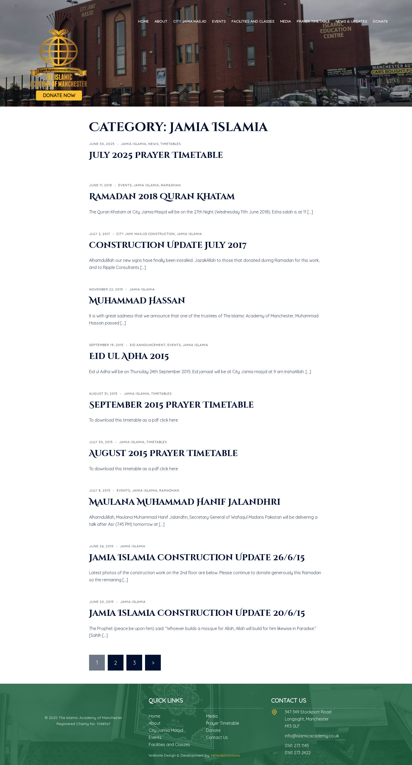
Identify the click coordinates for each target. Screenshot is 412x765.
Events (219, 21)
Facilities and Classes (252, 21)
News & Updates (351, 21)
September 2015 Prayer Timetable (171, 405)
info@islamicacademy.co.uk (312, 735)
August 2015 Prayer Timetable (163, 453)
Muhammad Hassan (137, 301)
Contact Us (217, 737)
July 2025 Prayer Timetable (156, 155)
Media (285, 21)
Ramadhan (171, 185)
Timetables (170, 144)
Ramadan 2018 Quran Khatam (162, 196)
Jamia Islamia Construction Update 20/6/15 (197, 613)
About (160, 21)
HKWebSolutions (225, 755)
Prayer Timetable (313, 21)
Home (143, 21)
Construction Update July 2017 (167, 245)
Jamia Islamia (133, 144)
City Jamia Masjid (189, 21)
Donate (380, 21)
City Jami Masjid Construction (145, 234)
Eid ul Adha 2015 (129, 356)
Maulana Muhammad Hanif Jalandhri (184, 502)
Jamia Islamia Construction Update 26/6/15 (197, 557)
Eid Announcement (148, 345)
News (153, 144)
